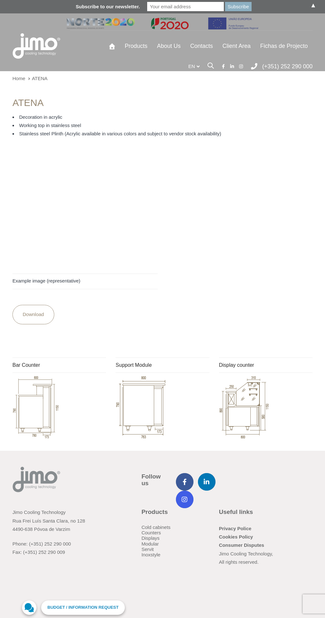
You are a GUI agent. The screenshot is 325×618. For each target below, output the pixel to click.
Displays (150, 538)
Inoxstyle (150, 554)
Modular (150, 543)
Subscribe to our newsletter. (108, 6)
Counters (151, 532)
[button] (194, 66)
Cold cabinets (155, 527)
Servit (147, 549)
